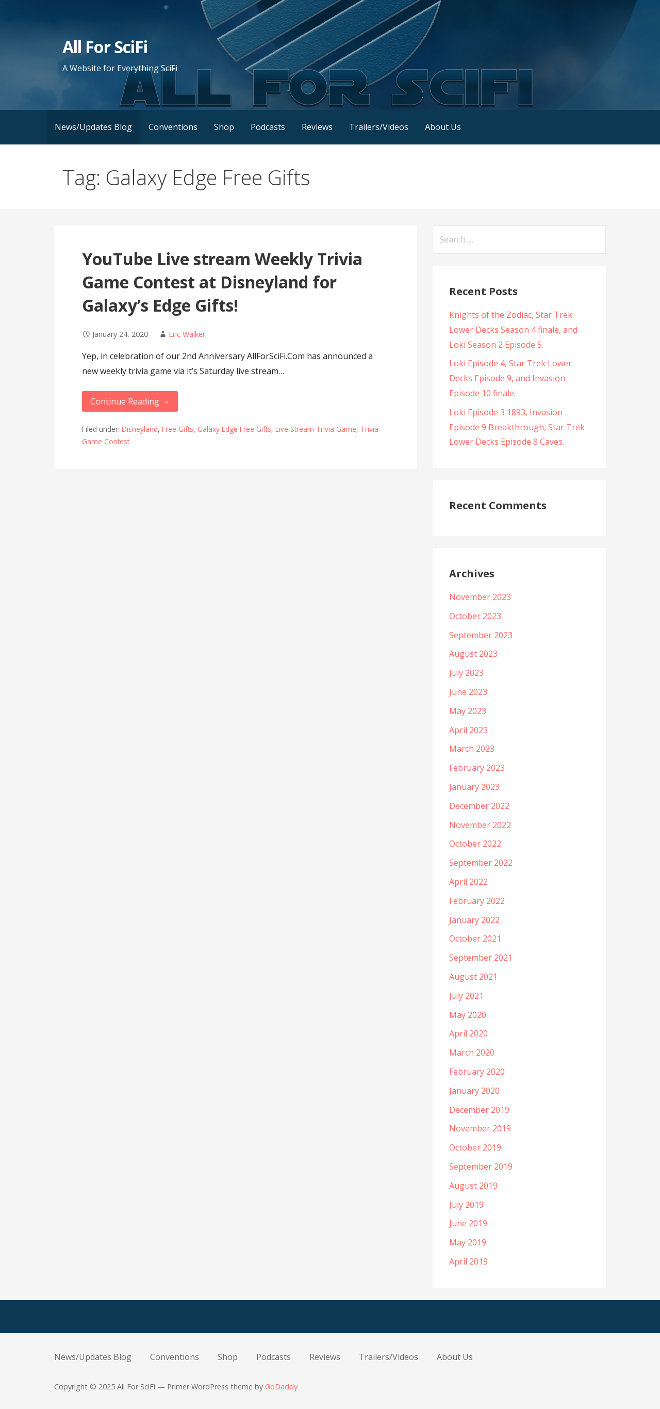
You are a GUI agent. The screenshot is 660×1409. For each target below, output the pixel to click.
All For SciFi (104, 47)
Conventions (172, 127)
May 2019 (467, 1242)
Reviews (317, 127)
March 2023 (471, 748)
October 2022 (475, 843)
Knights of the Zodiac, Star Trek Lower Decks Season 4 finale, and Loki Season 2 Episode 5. (513, 329)
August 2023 (473, 653)
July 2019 (466, 1204)
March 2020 (471, 1052)
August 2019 (473, 1185)
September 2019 (481, 1166)
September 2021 (481, 957)
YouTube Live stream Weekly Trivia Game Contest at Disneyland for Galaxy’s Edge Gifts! (222, 282)
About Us (443, 127)
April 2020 (468, 1033)
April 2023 (468, 730)
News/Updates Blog (93, 127)
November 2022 (480, 825)
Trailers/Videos (378, 127)
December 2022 (479, 806)
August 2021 (473, 976)
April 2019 (468, 1261)
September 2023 (481, 635)
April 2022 (468, 881)
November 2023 (480, 597)
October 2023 (475, 616)
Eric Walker (187, 334)
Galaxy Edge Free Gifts (234, 429)
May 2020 (467, 1015)
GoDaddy (281, 1386)
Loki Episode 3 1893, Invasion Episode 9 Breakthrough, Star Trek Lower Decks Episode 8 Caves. (517, 427)
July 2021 (466, 995)
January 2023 (474, 786)
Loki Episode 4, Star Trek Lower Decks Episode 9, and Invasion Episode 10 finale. (510, 378)
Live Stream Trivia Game (315, 429)
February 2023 (477, 767)
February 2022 (477, 900)
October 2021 (475, 938)
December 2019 (479, 1109)
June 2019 (468, 1223)
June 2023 (468, 692)
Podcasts (268, 127)
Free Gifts (177, 429)
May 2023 (467, 711)
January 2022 (474, 920)
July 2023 (466, 672)
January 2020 (474, 1090)
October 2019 (475, 1147)
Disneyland (140, 429)
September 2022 (481, 862)
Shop (224, 127)
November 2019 (480, 1128)
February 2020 (477, 1071)
